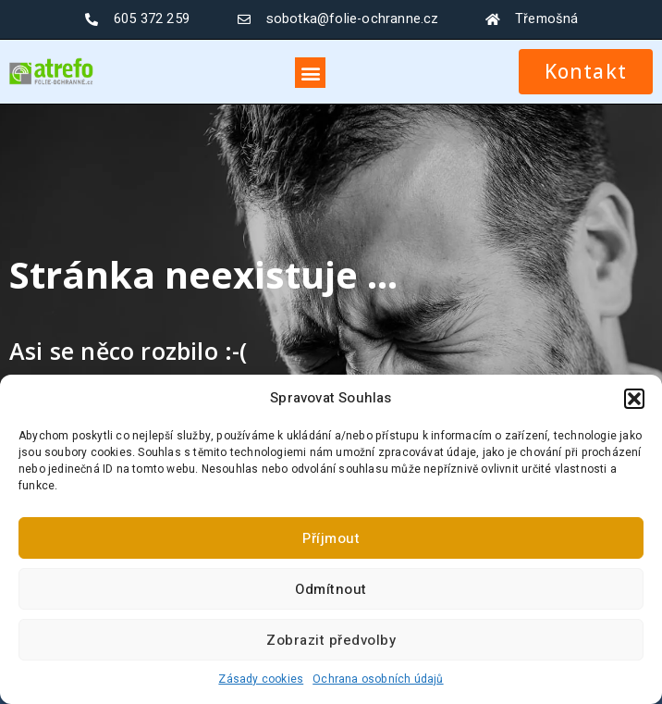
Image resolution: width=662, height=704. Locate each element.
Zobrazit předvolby (331, 640)
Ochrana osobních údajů (378, 679)
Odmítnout (331, 589)
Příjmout (331, 538)
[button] (634, 398)
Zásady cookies (260, 679)
